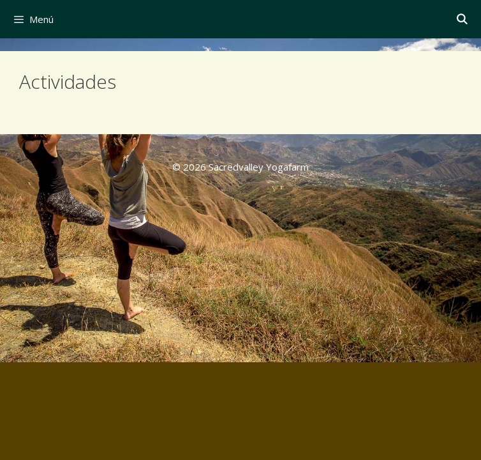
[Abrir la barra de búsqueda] (461, 19)
